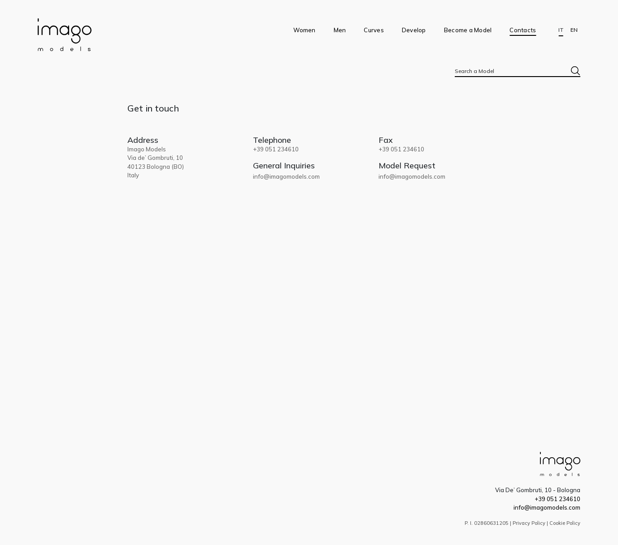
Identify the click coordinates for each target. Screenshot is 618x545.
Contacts (522, 30)
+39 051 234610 (557, 498)
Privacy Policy (529, 523)
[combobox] (517, 70)
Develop (414, 30)
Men (340, 30)
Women (304, 30)
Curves (374, 30)
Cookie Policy (564, 523)
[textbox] (517, 70)
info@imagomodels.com (286, 176)
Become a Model (468, 30)
